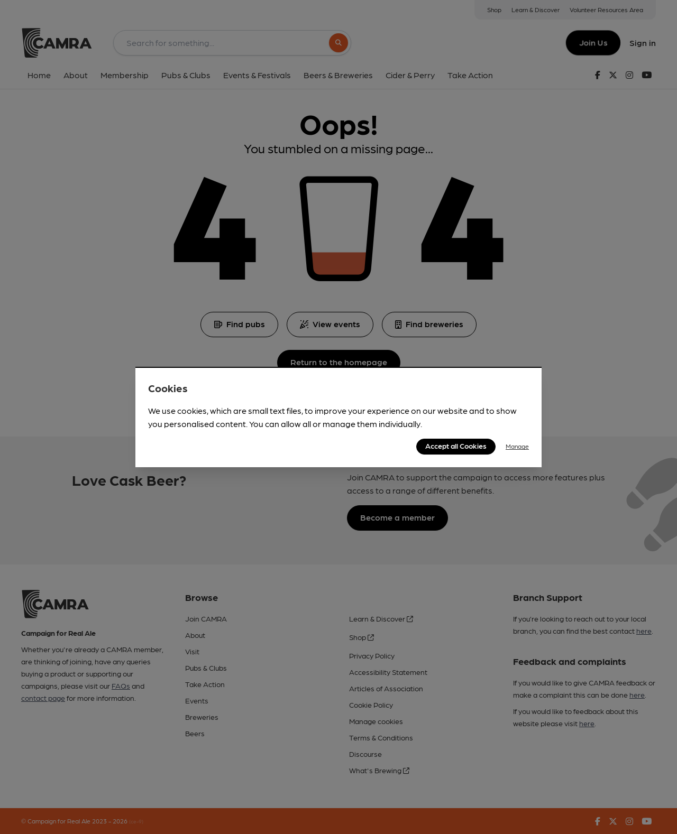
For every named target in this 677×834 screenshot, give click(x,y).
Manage (517, 446)
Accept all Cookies (456, 445)
